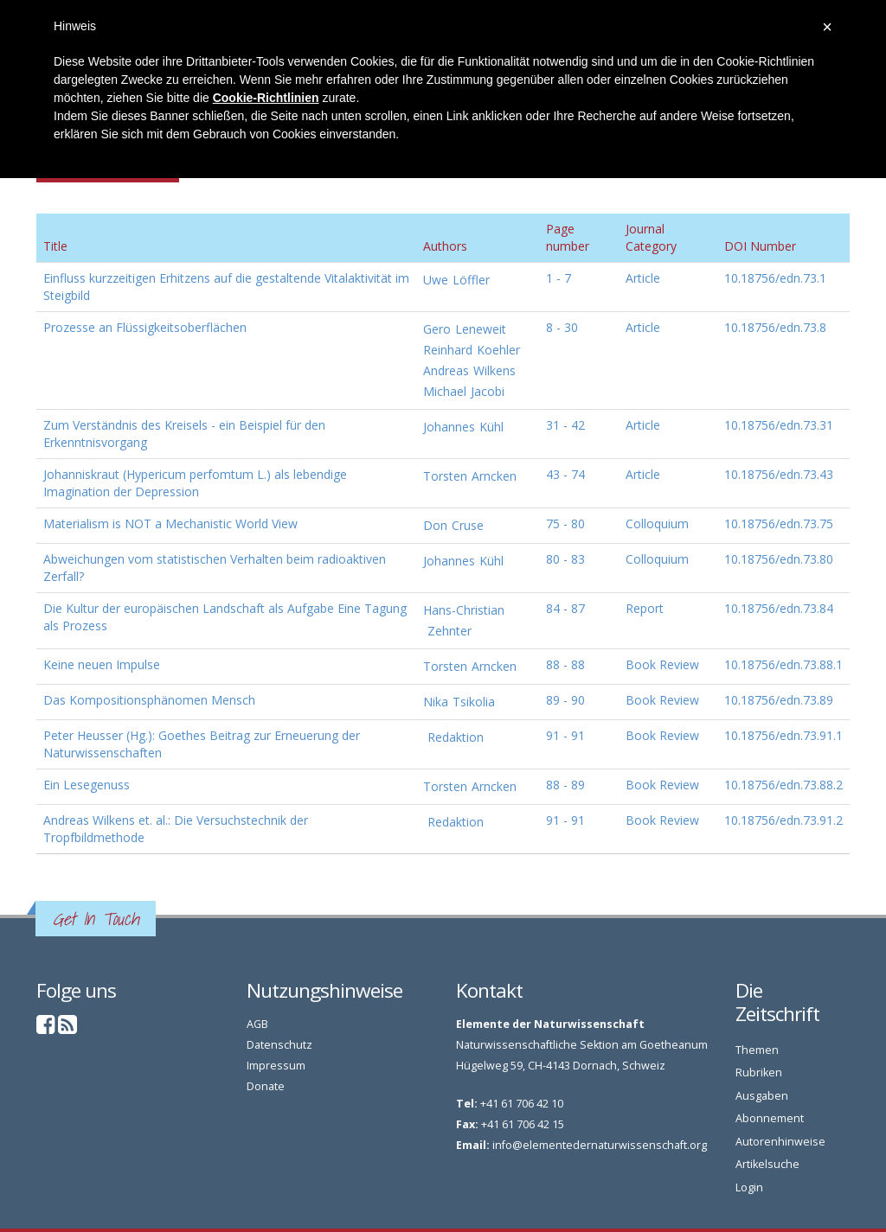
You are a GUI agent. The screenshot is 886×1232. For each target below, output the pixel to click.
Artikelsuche (767, 1164)
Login (749, 1187)
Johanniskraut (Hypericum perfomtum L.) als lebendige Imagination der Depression (195, 483)
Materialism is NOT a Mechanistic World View (170, 523)
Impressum (276, 1065)
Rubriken (758, 1072)
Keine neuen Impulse (101, 664)
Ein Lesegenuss (86, 784)
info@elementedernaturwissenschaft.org (599, 1145)
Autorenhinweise (780, 1141)
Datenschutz (279, 1044)
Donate (266, 1086)
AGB (257, 1024)
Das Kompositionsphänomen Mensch (149, 700)
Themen (757, 1050)
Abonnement (769, 1118)
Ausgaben (761, 1095)
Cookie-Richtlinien (266, 98)
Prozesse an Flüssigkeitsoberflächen (145, 327)
